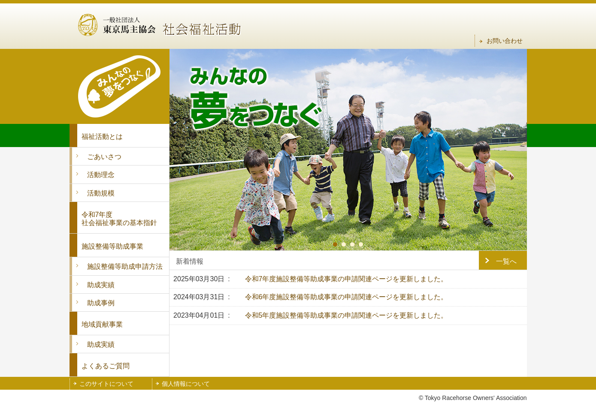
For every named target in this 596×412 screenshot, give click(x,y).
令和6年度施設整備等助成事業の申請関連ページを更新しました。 (346, 297)
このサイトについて (106, 383)
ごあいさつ (104, 156)
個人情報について (186, 383)
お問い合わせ (505, 40)
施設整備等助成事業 (112, 246)
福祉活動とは (102, 136)
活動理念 (101, 174)
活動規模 (101, 193)
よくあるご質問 (106, 366)
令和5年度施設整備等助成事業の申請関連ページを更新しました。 (346, 315)
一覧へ (506, 261)
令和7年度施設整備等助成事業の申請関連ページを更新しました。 (346, 279)
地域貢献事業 (102, 324)
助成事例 (101, 303)
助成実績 (101, 285)
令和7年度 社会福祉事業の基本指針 (119, 218)
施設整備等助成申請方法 (125, 266)
